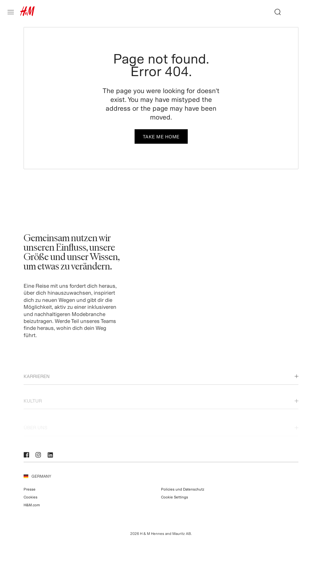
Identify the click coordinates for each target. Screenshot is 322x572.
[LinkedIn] (51, 457)
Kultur (161, 409)
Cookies (30, 503)
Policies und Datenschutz (182, 494)
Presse (30, 494)
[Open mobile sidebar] (13, 12)
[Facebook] (27, 457)
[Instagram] (39, 457)
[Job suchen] (275, 12)
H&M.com (32, 510)
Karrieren (161, 382)
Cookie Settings (174, 503)
